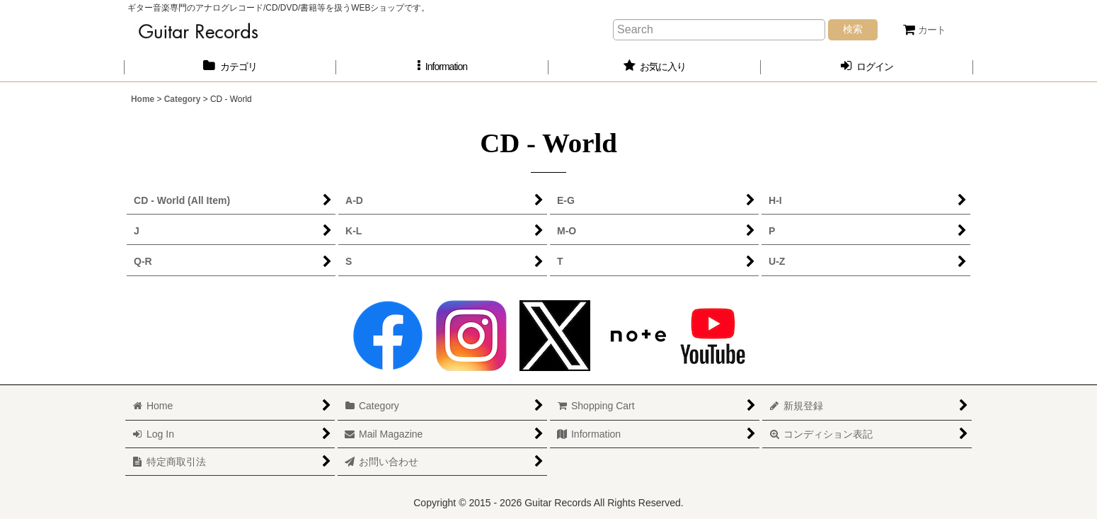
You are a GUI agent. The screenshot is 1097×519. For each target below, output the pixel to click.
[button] (442, 66)
